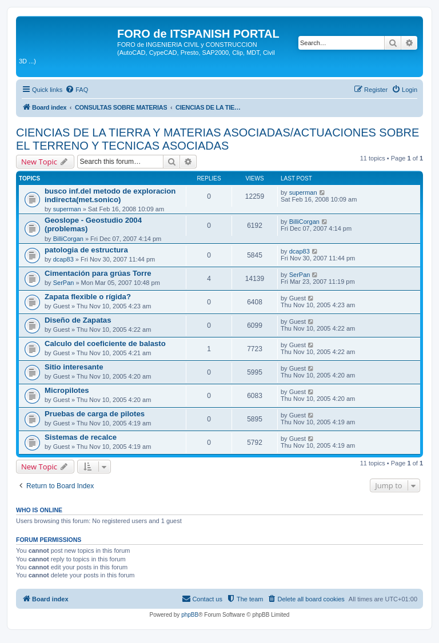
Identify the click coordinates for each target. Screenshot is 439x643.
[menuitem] (76, 90)
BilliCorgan (68, 238)
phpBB (189, 615)
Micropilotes (67, 390)
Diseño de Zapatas (78, 320)
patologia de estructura (86, 250)
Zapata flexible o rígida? (88, 296)
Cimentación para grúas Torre (98, 273)
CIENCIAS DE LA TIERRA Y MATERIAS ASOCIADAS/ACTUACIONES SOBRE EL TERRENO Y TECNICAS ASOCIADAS (217, 139)
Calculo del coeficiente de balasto (105, 343)
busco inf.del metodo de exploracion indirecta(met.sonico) (110, 195)
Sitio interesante (74, 367)
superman (67, 209)
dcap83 (63, 259)
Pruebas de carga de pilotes (95, 413)
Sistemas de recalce (81, 437)
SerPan (63, 282)
